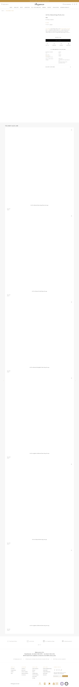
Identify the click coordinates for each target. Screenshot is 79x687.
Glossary (33, 670)
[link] (39, 167)
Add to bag (58, 40)
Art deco (47, 28)
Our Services (24, 674)
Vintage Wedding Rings (46, 671)
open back (67, 28)
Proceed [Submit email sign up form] (65, 676)
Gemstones (45, 674)
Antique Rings (45, 670)
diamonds (63, 28)
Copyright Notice (35, 673)
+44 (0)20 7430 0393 (36, 654)
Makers (44, 7)
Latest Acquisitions (35, 668)
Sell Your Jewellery (36, 7)
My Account (23, 670)
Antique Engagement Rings (47, 668)
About (21, 7)
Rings (11, 7)
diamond (49, 28)
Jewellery (16, 7)
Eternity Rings (45, 673)
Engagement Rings (10, 10)
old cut (61, 28)
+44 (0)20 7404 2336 (49, 654)
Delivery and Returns (25, 673)
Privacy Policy (34, 676)
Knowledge (27, 7)
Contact (49, 7)
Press (12, 673)
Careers (12, 671)
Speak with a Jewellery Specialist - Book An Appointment (39, 1)
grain (69, 28)
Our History (12, 668)
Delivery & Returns (58, 66)
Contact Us (23, 668)
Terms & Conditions (35, 674)
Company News (13, 670)
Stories (33, 671)
